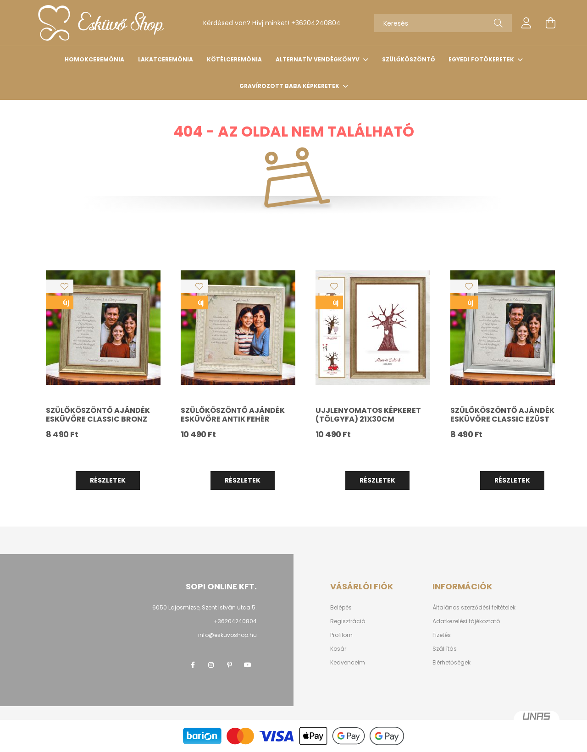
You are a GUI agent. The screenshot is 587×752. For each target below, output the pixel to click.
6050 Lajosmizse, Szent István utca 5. (204, 607)
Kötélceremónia (234, 59)
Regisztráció (347, 621)
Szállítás (444, 649)
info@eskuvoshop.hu (227, 635)
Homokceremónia (94, 59)
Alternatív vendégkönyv (318, 59)
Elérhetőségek (451, 662)
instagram (211, 665)
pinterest (229, 665)
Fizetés (441, 635)
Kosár (338, 649)
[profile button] (526, 23)
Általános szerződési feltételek (473, 607)
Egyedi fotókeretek (482, 59)
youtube (247, 665)
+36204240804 (316, 22)
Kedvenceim (347, 662)
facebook (192, 665)
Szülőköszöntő (408, 59)
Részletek (108, 480)
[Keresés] (443, 23)
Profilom (341, 635)
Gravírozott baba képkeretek (290, 86)
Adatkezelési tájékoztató (466, 621)
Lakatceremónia (165, 59)
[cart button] (550, 23)
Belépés (341, 607)
